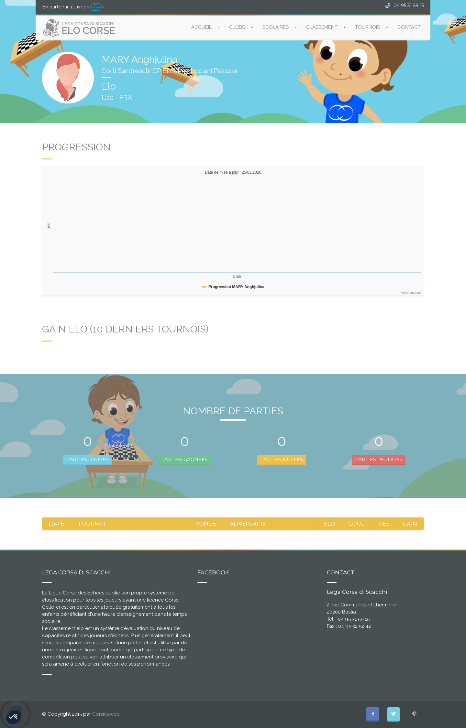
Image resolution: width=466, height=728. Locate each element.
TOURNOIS (367, 27)
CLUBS (237, 27)
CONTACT (409, 27)
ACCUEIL (201, 27)
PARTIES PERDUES (378, 459)
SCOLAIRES (275, 27)
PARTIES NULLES (281, 459)
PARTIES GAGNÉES (184, 459)
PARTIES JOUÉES (87, 459)
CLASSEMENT (322, 27)
